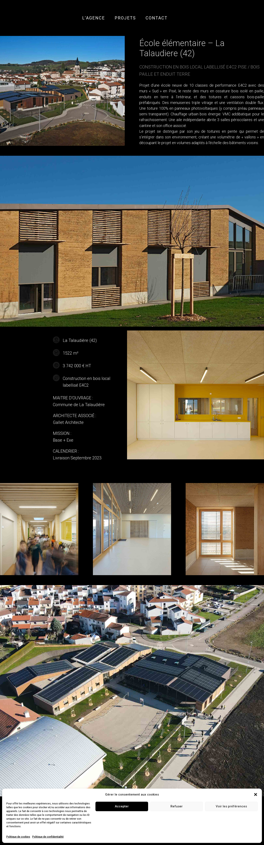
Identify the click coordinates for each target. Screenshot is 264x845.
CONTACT (157, 17)
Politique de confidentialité (48, 836)
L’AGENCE (93, 17)
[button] (255, 794)
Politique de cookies (18, 836)
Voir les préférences (231, 806)
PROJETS (125, 17)
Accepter (122, 806)
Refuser (176, 806)
